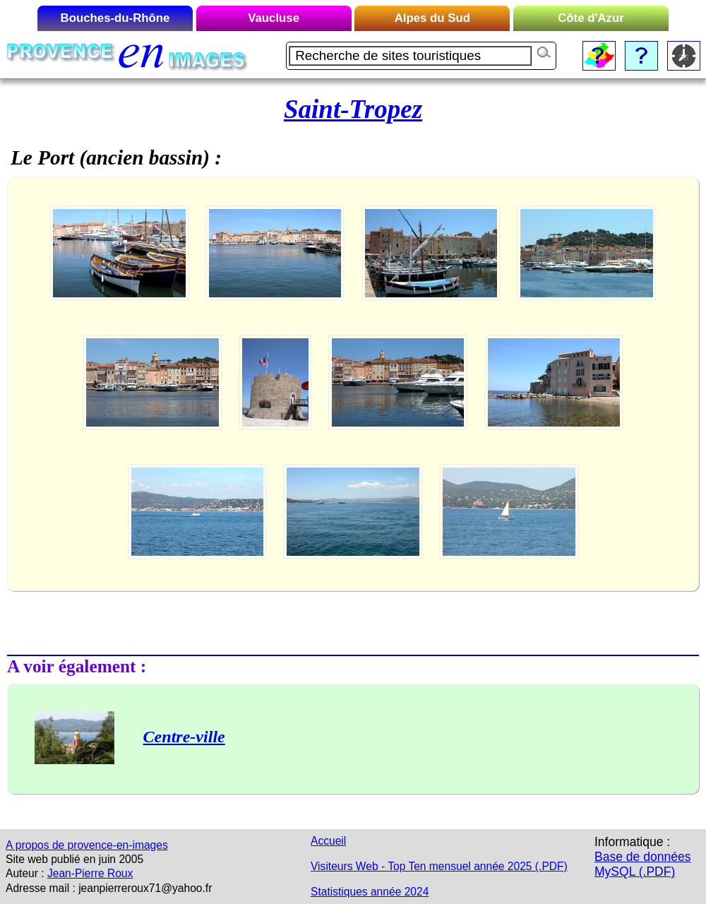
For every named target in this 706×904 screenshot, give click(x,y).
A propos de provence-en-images (87, 845)
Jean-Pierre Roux (90, 873)
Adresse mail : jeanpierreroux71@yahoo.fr (109, 888)
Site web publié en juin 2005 (74, 859)
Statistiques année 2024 (370, 892)
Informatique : (632, 842)
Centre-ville (184, 736)
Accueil (328, 841)
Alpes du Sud (432, 18)
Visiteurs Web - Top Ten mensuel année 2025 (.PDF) (439, 866)
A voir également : (76, 666)
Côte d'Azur (591, 18)
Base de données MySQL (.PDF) (642, 864)
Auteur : (25, 873)
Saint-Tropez (353, 109)
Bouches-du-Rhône (115, 18)
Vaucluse (273, 18)
